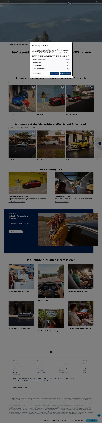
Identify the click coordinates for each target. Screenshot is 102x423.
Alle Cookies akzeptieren (65, 73)
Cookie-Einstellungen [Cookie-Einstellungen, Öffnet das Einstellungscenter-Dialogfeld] (37, 73)
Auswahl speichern (54, 73)
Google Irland (36, 55)
